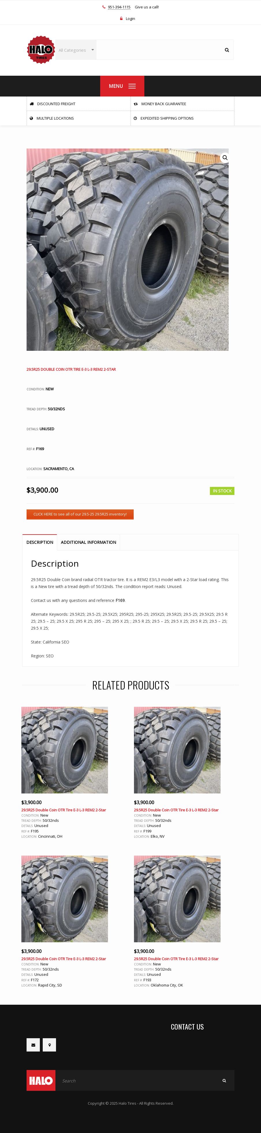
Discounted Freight (52, 103)
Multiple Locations (52, 118)
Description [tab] (39, 542)
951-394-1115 (119, 7)
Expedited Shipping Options (164, 118)
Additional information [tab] (88, 542)
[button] (225, 158)
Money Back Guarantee (160, 103)
